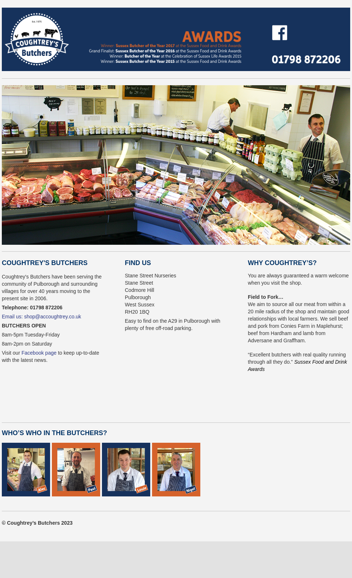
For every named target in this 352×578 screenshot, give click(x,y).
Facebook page (39, 353)
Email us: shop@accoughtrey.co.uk (41, 316)
